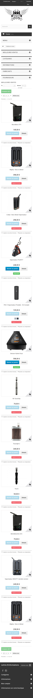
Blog (28, 4)
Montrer (19, 85)
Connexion (28, 1)
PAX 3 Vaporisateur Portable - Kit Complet (16, 305)
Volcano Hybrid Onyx (16, 353)
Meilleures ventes (10, 52)
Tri (1, 85)
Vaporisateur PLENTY (16, 260)
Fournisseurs (8, 78)
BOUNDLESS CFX (16, 534)
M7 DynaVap (16, 398)
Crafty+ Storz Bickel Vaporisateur (17, 215)
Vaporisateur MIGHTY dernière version (16, 579)
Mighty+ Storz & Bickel (16, 169)
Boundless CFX (16, 124)
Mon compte (5, 684)
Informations (8, 65)
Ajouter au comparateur (25, 142)
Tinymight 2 (16, 443)
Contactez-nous (6, 1)
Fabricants (7, 71)
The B (16, 489)
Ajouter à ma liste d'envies (9, 142)
